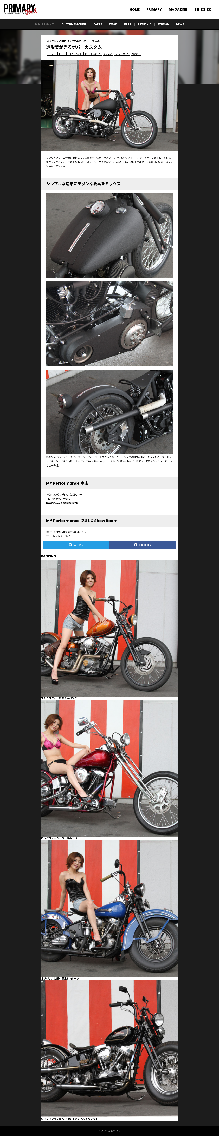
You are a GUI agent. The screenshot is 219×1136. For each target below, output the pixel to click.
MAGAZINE (178, 9)
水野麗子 (136, 53)
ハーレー (52, 53)
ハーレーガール (122, 53)
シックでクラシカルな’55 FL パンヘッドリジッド (69, 1119)
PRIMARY (154, 9)
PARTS (97, 24)
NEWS (180, 24)
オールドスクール (93, 53)
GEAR (127, 24)
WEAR (113, 24)
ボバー (62, 53)
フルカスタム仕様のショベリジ (59, 698)
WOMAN (163, 24)
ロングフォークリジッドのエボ (59, 838)
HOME (135, 9)
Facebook (143, 545)
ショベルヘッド (74, 53)
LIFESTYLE (144, 24)
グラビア (108, 53)
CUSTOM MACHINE (74, 24)
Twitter (76, 545)
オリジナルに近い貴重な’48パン (60, 978)
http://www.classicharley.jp (62, 502)
